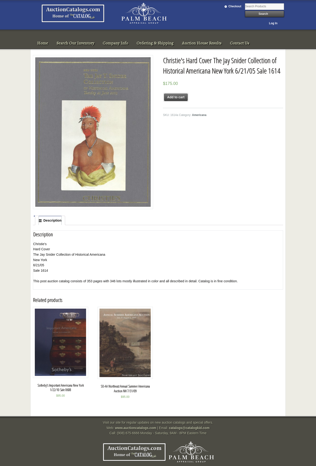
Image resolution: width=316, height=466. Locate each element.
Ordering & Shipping (155, 43)
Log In (273, 23)
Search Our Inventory (75, 43)
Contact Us (239, 43)
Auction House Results (201, 43)
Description (52, 220)
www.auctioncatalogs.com (135, 428)
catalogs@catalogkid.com (189, 428)
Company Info (115, 43)
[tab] (50, 220)
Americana (199, 115)
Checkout (235, 6)
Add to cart (176, 97)
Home (42, 43)
